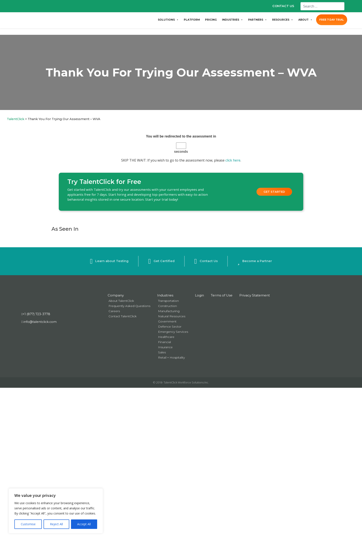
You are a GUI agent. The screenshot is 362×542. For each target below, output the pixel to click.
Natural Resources (171, 316)
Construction (167, 306)
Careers (114, 311)
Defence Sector (169, 326)
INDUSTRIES (232, 19)
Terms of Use (221, 295)
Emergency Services (173, 331)
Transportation (168, 300)
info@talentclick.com (39, 322)
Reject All (56, 524)
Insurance (165, 347)
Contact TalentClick (123, 316)
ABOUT (305, 19)
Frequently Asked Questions (129, 306)
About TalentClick (121, 300)
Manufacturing (168, 311)
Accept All (84, 524)
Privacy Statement (254, 295)
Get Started (274, 191)
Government (167, 321)
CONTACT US (283, 6)
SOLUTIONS (168, 19)
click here (232, 160)
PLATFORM (192, 19)
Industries (165, 295)
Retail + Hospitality (171, 357)
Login (199, 295)
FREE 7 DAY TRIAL (331, 19)
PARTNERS (257, 19)
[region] (56, 510)
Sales (162, 352)
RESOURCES (282, 19)
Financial (164, 342)
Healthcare (166, 337)
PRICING (211, 19)
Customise (28, 524)
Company (116, 295)
